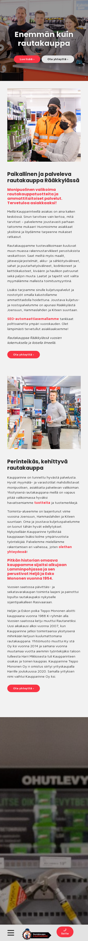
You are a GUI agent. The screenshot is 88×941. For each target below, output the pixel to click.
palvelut (52, 198)
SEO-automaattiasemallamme (33, 319)
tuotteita (42, 503)
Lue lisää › (27, 59)
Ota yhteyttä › (57, 59)
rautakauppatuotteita (30, 194)
